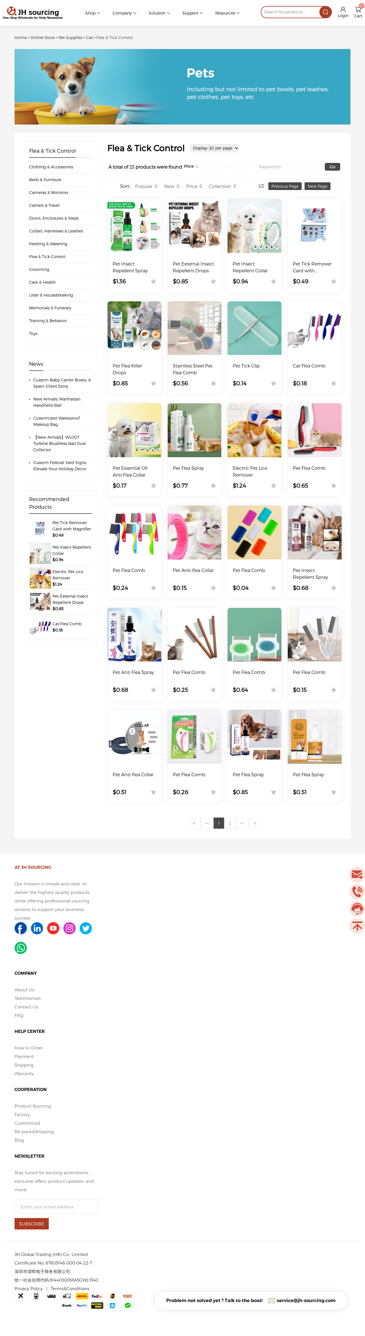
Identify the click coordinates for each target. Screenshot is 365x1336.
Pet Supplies (70, 37)
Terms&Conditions (70, 1288)
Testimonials (28, 998)
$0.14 (240, 383)
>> (242, 823)
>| (254, 823)
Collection (220, 186)
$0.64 (240, 689)
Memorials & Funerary (50, 307)
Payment (24, 1056)
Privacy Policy (29, 1288)
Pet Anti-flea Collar (193, 570)
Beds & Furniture (45, 179)
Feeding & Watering (48, 243)
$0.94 (240, 281)
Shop (90, 13)
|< (194, 823)
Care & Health (42, 282)
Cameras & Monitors (48, 192)
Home (21, 37)
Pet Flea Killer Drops (127, 369)
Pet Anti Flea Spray (133, 672)
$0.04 (241, 587)
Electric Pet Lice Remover (250, 471)
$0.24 (120, 587)
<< (207, 823)
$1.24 (239, 485)
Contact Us (26, 1006)
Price (191, 186)
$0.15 (179, 587)
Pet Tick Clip (246, 365)
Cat (89, 37)
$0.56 (180, 383)
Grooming (39, 269)
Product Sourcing (33, 1105)
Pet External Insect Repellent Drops (193, 267)
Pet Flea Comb (309, 468)
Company (122, 13)
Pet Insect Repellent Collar (250, 267)
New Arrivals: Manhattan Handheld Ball (56, 402)
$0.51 (119, 791)
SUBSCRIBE (31, 1223)
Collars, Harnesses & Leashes (56, 230)
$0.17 (119, 485)
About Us (24, 989)
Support (190, 13)
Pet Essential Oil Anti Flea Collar (130, 471)
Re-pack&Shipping (34, 1131)
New (169, 186)
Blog (19, 1140)
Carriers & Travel (44, 205)
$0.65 (300, 485)
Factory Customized (27, 1118)
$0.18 (300, 383)
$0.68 (300, 587)
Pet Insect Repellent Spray (130, 267)
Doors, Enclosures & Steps (54, 218)
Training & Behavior (48, 320)
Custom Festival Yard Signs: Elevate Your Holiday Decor (60, 465)
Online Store (43, 37)
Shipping (24, 1064)
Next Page (317, 186)
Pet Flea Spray (188, 468)
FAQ (19, 1015)
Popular (144, 186)
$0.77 (180, 485)
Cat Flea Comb (309, 365)
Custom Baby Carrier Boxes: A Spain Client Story (62, 383)
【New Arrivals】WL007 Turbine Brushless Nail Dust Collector (59, 443)
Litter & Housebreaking (51, 295)
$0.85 (180, 281)
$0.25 (180, 689)
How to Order (29, 1047)
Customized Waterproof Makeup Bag (56, 421)
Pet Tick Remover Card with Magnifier (312, 267)
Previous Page (285, 186)
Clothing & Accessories (51, 166)
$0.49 (300, 281)
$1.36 (119, 281)
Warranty (24, 1073)
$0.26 (180, 791)
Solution (157, 13)
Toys (33, 333)
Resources (225, 13)
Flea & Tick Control (114, 37)
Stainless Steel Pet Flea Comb (192, 369)
